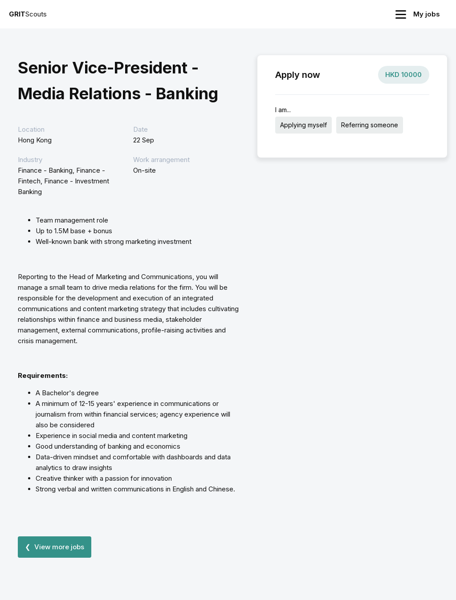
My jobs (426, 14)
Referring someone (369, 125)
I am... (283, 110)
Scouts (28, 14)
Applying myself (303, 125)
